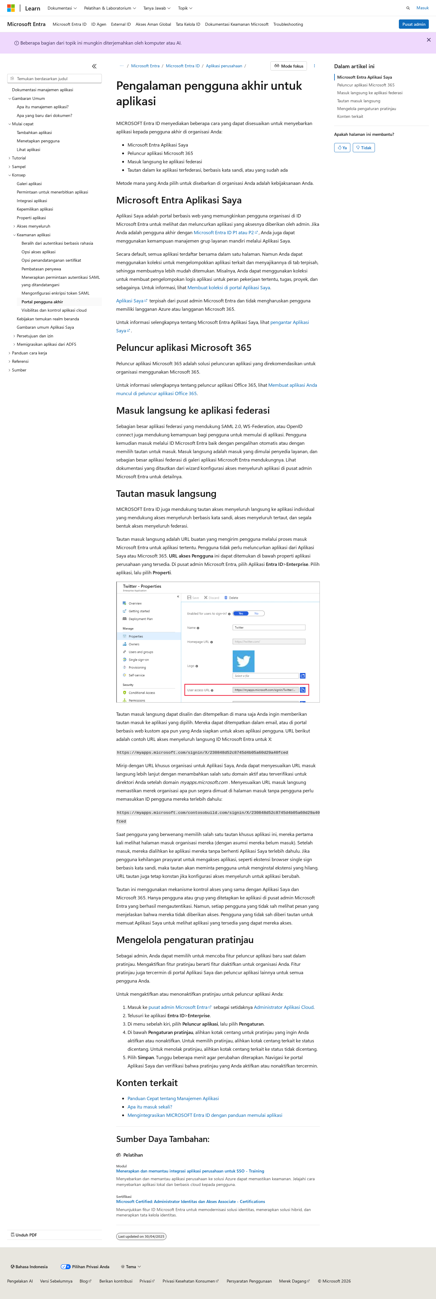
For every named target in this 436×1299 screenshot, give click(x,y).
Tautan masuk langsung (358, 100)
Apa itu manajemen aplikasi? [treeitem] (43, 106)
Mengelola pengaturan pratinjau (366, 108)
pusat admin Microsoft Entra (178, 1007)
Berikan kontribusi (115, 1281)
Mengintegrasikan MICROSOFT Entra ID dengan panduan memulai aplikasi (205, 1115)
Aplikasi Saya (129, 300)
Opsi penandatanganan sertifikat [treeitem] (51, 260)
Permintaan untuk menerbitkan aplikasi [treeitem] (52, 192)
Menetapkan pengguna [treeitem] (38, 141)
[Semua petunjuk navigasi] (121, 66)
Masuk (423, 7)
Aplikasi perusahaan (224, 65)
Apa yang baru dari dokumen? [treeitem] (44, 115)
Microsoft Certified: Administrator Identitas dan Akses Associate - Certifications (190, 1201)
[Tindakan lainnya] (314, 66)
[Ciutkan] (94, 66)
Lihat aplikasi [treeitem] (28, 149)
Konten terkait (350, 116)
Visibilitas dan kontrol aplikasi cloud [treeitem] (54, 310)
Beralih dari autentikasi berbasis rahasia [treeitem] (57, 243)
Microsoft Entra (145, 65)
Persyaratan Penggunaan (249, 1281)
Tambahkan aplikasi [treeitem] (34, 132)
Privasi (145, 1281)
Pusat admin (414, 24)
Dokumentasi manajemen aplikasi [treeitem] (42, 89)
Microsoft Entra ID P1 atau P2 (224, 232)
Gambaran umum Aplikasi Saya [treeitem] (45, 327)
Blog (84, 1281)
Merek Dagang (292, 1281)
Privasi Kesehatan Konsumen (189, 1281)
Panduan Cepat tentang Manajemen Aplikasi (173, 1098)
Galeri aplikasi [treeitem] (29, 183)
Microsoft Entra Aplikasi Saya (364, 77)
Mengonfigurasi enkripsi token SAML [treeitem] (56, 293)
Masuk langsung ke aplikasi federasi (369, 92)
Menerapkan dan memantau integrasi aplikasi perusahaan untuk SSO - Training (190, 1171)
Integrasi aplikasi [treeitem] (32, 200)
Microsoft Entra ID (183, 65)
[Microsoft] (11, 8)
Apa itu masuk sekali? (150, 1106)
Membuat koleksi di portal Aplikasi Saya (228, 287)
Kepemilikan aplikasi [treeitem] (35, 209)
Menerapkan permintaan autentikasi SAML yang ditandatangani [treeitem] (61, 280)
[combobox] (54, 78)
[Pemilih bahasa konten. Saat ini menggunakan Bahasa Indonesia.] (29, 1266)
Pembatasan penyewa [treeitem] (41, 269)
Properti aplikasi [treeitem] (31, 217)
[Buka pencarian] (408, 8)
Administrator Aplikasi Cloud (284, 1007)
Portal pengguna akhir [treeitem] (42, 301)
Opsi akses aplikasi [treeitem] (38, 252)
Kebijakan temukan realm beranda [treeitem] (48, 319)
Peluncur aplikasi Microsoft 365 (366, 85)
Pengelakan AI (20, 1281)
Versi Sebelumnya (56, 1281)
